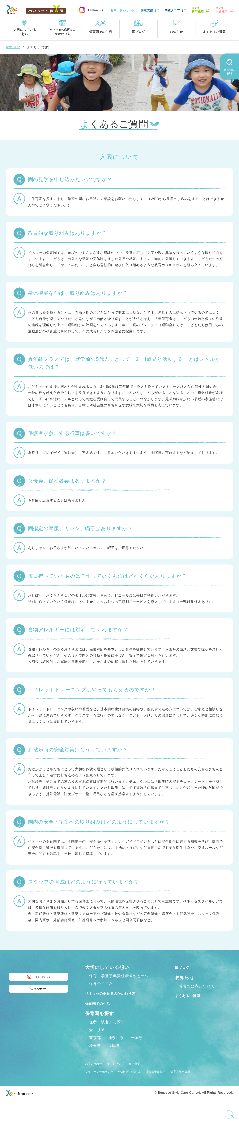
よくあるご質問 (192, 995)
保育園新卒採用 (203, 1080)
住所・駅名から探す (107, 1030)
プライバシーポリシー (103, 1080)
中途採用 (222, 10)
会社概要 (145, 1072)
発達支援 (147, 10)
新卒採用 (198, 10)
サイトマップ (122, 1072)
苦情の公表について (197, 986)
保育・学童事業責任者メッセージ (119, 976)
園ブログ (185, 967)
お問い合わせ (119, 10)
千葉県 (137, 1046)
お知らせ (185, 977)
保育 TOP (13, 47)
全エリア (97, 1038)
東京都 (95, 1046)
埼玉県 (95, 1054)
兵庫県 (114, 1054)
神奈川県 (116, 1046)
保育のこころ (101, 984)
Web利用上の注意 (140, 1080)
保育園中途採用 (173, 1080)
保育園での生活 (102, 1011)
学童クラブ (172, 10)
